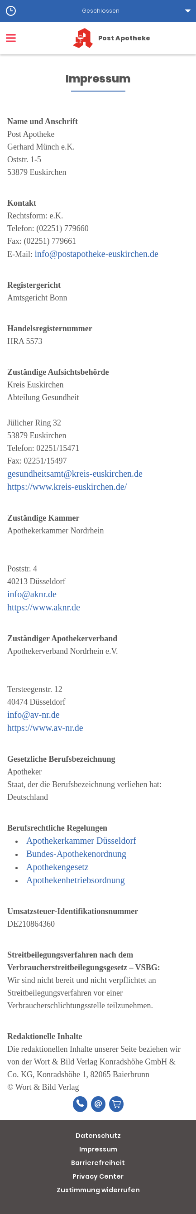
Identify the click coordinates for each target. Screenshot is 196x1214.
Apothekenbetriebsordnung (75, 880)
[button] (98, 11)
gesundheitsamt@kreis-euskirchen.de (75, 474)
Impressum (98, 1149)
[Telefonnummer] (80, 1104)
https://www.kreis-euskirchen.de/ (67, 487)
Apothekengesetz (57, 867)
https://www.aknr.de (43, 607)
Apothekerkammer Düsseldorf (81, 841)
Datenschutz (98, 1135)
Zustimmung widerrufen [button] (98, 1190)
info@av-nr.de (33, 715)
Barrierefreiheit (98, 1162)
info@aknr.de (32, 594)
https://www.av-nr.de (45, 728)
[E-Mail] (98, 1104)
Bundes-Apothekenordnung (76, 854)
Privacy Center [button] (98, 1176)
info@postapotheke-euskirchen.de (96, 254)
